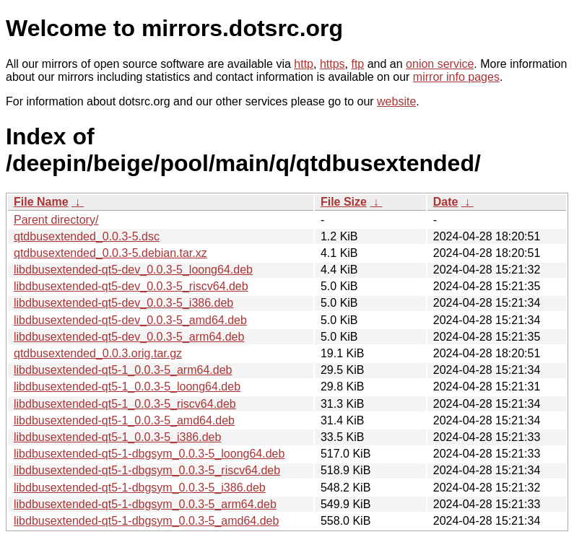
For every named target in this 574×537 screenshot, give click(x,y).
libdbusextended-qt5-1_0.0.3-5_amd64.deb (124, 420)
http (303, 64)
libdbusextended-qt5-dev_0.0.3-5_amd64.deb (130, 320)
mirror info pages (456, 77)
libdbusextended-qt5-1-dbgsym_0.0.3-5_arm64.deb (145, 504)
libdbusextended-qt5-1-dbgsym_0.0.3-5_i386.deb (140, 487)
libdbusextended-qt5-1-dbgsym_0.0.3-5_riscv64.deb (147, 470)
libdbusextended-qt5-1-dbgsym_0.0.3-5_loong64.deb (149, 454)
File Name (41, 202)
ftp (357, 64)
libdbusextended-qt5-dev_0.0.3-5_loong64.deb (133, 269)
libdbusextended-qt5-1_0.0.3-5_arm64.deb (123, 370)
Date (445, 202)
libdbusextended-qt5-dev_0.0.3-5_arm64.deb (129, 337)
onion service (440, 64)
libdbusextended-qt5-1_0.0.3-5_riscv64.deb (125, 404)
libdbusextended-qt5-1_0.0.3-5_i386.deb (117, 437)
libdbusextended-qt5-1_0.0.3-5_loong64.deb (127, 386)
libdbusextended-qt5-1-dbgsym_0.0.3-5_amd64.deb (146, 521)
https (332, 64)
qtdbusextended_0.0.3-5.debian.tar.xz (110, 253)
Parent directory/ (56, 220)
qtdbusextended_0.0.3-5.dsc (87, 236)
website (396, 101)
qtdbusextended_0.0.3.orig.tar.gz (98, 353)
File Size (344, 202)
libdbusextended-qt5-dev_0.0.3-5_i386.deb (123, 303)
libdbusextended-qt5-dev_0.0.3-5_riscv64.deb (131, 286)
